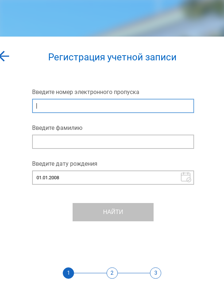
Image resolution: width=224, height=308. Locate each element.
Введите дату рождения (64, 163)
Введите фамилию (57, 127)
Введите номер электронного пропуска (85, 92)
